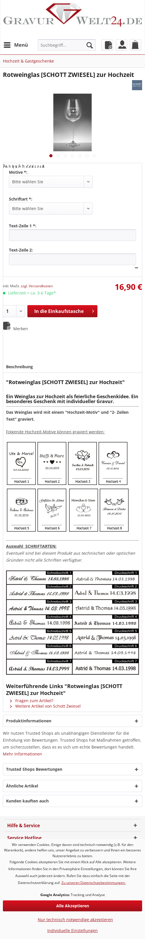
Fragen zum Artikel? (31, 700)
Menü (16, 44)
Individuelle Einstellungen (72, 930)
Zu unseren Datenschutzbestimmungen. (93, 882)
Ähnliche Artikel (22, 786)
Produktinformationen (28, 720)
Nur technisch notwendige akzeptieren (75, 919)
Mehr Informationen (22, 754)
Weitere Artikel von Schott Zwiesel (45, 706)
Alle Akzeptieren (72, 905)
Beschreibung (19, 366)
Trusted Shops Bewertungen (34, 769)
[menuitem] (15, 45)
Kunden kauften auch (27, 801)
